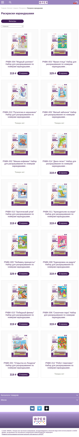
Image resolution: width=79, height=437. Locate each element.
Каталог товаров (13, 8)
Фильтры (12, 21)
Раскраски (22, 8)
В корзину (23, 73)
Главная (3, 8)
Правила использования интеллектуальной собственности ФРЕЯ (23, 434)
